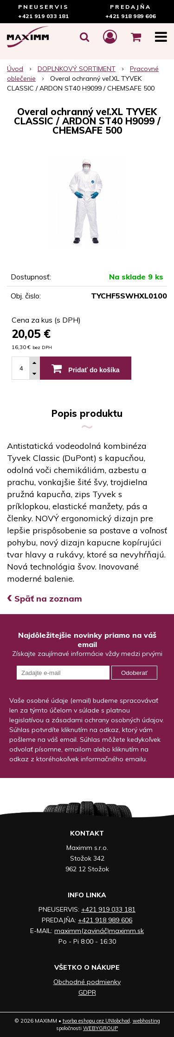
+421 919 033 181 (43, 16)
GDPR (87, 992)
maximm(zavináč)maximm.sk (99, 931)
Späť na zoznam (44, 598)
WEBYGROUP (100, 1028)
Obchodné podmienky (87, 982)
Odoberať (134, 672)
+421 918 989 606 (130, 16)
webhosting (146, 1021)
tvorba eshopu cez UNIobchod (96, 1021)
